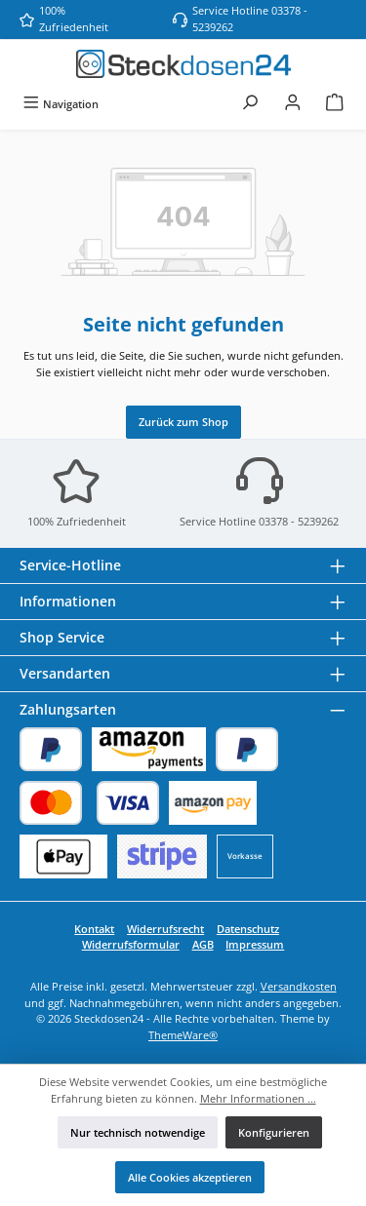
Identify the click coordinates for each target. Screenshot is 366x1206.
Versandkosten (299, 986)
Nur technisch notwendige (137, 1132)
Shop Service (62, 637)
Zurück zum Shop (183, 421)
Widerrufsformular (131, 944)
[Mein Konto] (292, 104)
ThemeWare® (183, 1035)
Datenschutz (248, 928)
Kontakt (94, 928)
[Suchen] (249, 104)
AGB (203, 944)
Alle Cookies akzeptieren (190, 1177)
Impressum (254, 944)
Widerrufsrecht (165, 928)
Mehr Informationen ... (258, 1098)
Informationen (68, 601)
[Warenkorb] (334, 104)
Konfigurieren (273, 1132)
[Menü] (60, 104)
